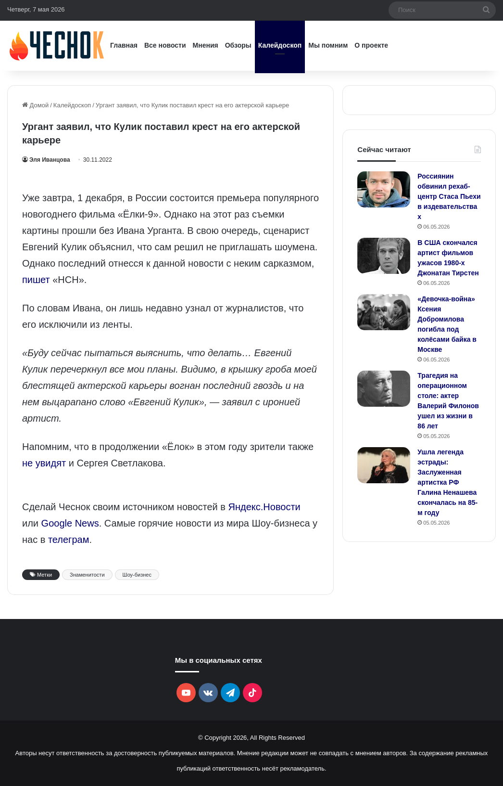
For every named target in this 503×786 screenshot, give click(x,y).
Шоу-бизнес (137, 575)
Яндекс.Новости (264, 507)
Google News (70, 523)
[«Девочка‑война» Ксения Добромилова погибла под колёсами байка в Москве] (383, 312)
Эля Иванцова (49, 159)
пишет (36, 279)
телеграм (68, 539)
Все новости (165, 45)
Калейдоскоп (280, 45)
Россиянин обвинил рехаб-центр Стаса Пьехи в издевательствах (448, 196)
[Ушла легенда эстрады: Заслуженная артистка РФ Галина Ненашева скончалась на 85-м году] (383, 465)
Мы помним (328, 45)
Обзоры (238, 45)
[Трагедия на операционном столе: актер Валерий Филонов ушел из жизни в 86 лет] (383, 389)
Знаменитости (87, 575)
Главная (124, 45)
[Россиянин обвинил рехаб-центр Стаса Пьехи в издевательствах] (383, 189)
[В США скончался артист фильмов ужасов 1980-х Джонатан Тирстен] (383, 256)
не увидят (44, 463)
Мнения (205, 45)
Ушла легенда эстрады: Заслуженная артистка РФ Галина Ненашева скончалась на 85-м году (447, 482)
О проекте (371, 45)
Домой (35, 105)
